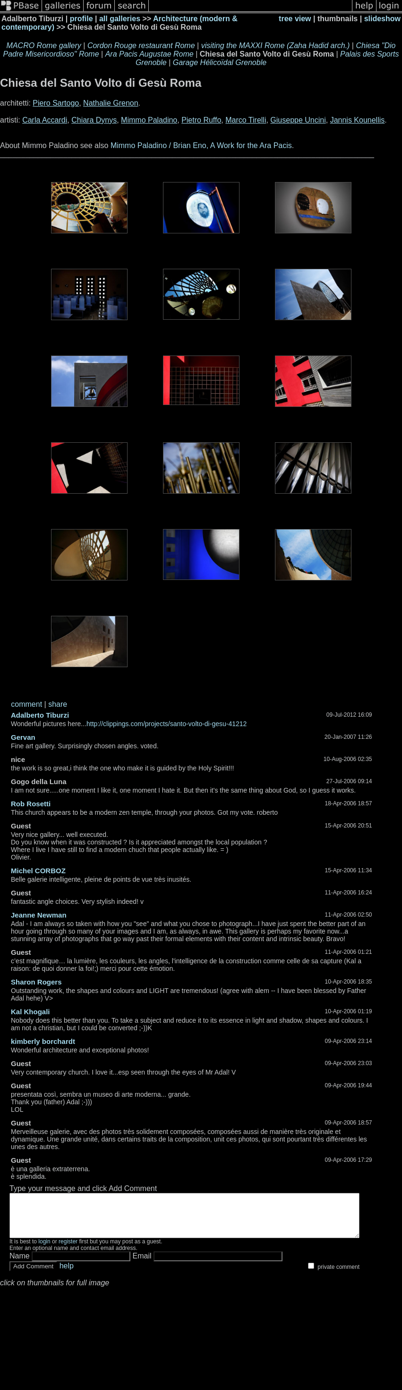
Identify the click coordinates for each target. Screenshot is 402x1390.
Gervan (23, 737)
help (67, 1274)
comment (26, 704)
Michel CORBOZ (38, 871)
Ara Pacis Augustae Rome (149, 54)
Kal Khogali (30, 1012)
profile (81, 19)
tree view (295, 19)
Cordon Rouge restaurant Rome (141, 45)
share (57, 704)
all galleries (119, 19)
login (44, 1250)
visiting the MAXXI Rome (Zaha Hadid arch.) (275, 45)
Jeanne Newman (39, 915)
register (68, 1250)
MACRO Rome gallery (44, 45)
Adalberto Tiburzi (40, 715)
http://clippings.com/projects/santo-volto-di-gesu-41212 (166, 724)
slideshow (382, 19)
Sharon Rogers (36, 982)
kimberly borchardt (43, 1041)
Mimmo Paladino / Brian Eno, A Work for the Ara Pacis (201, 145)
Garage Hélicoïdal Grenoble (219, 62)
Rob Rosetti (31, 804)
